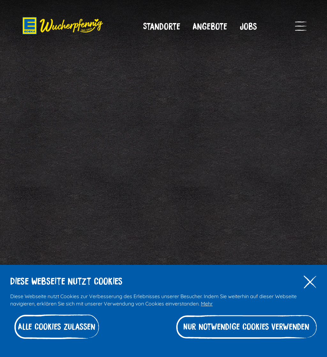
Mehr (207, 303)
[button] (161, 26)
